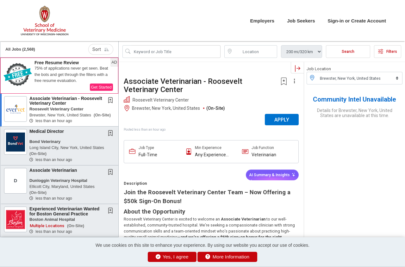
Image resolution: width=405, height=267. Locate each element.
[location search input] (255, 51)
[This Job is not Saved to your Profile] (112, 101)
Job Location (319, 68)
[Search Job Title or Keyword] (176, 51)
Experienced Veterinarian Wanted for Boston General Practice (64, 211)
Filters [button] (387, 51)
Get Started (101, 87)
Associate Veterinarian (53, 170)
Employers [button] (262, 20)
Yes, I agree (172, 256)
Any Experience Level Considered (212, 155)
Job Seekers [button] (301, 20)
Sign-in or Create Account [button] (357, 20)
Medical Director (46, 131)
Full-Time (148, 154)
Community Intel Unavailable (354, 99)
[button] (59, 76)
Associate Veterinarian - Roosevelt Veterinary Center (65, 101)
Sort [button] (100, 49)
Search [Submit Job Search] (348, 51)
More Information (227, 256)
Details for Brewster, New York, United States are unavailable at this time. (354, 113)
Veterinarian (264, 154)
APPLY (281, 120)
